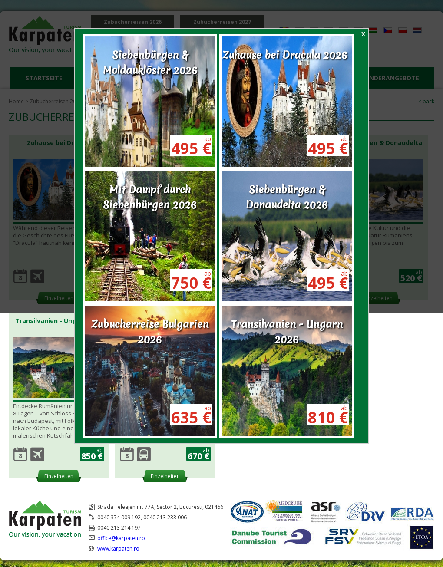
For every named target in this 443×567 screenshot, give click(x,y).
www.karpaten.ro (118, 548)
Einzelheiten (58, 476)
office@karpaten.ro (121, 538)
